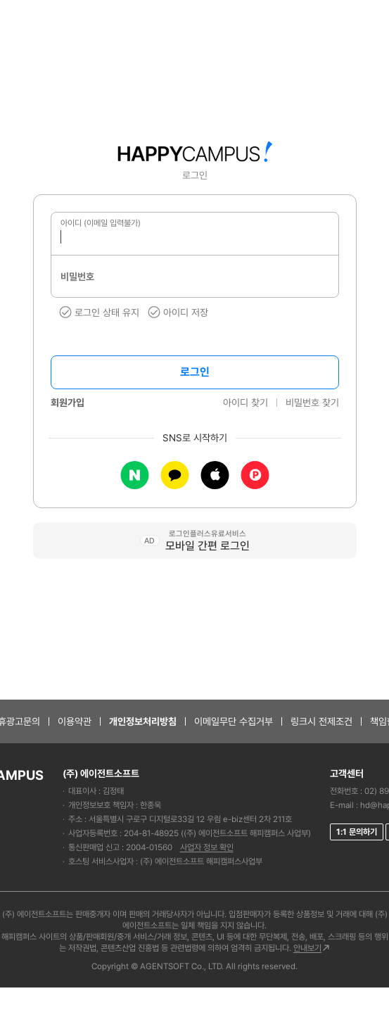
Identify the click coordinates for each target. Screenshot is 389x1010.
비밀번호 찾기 (312, 402)
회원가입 (67, 403)
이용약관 (74, 721)
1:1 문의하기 (356, 832)
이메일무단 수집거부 (233, 721)
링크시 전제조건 (321, 721)
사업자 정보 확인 (207, 847)
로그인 (195, 372)
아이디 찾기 (245, 402)
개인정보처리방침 (143, 721)
